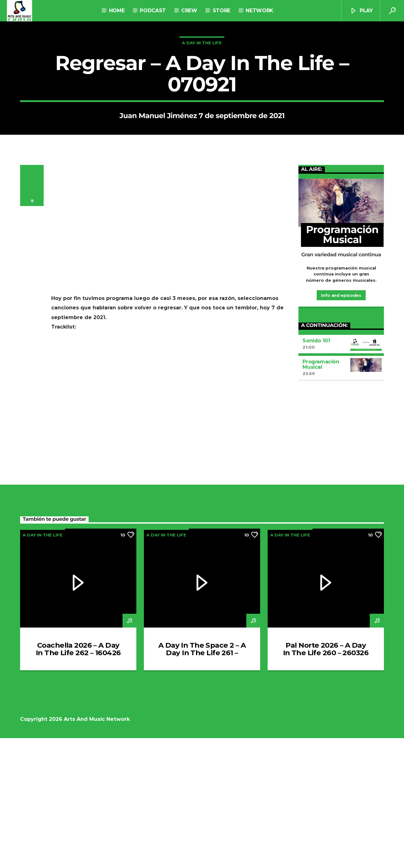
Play (361, 10)
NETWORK (259, 11)
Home (117, 11)
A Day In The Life (202, 106)
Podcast (153, 11)
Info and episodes (341, 422)
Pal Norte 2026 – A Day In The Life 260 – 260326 (326, 776)
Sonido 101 (316, 468)
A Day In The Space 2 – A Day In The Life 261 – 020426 (202, 780)
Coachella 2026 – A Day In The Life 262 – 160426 (78, 776)
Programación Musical (321, 491)
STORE (221, 11)
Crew (189, 11)
